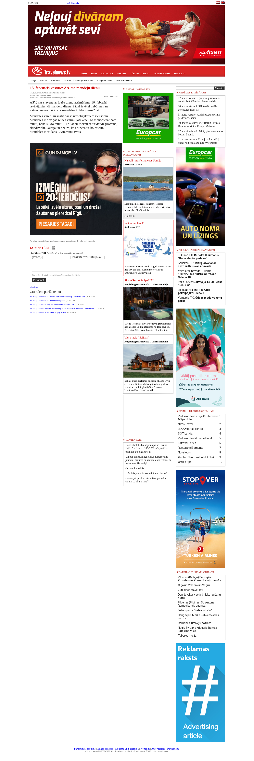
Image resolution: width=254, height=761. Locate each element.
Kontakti (145, 748)
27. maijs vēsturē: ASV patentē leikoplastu (48, 303)
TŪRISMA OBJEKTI (140, 73)
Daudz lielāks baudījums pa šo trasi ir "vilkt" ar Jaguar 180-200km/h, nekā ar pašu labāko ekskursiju (146, 448)
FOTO (84, 73)
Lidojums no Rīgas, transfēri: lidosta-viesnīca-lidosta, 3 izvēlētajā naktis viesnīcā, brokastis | (147, 207)
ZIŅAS (94, 73)
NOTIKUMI (179, 73)
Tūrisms (67, 80)
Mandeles (34, 289)
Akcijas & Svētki (104, 80)
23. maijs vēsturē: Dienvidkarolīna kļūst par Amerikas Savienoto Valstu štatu (62, 311)
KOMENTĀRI (39, 247)
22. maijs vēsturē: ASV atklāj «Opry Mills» (48, 315)
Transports (55, 80)
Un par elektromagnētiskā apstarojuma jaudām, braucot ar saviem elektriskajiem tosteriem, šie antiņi (148, 460)
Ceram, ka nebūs (134, 468)
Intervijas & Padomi (84, 80)
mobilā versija (73, 3)
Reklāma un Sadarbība (127, 748)
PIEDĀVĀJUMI (162, 73)
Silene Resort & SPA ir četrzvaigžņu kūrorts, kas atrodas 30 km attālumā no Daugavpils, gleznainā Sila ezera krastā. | (147, 326)
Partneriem (173, 748)
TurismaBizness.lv (124, 80)
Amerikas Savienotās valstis (54, 93)
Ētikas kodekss (105, 748)
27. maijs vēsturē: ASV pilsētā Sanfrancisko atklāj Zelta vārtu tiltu (57, 299)
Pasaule (43, 80)
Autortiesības (158, 748)
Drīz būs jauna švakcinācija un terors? (146, 473)
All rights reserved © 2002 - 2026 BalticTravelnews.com (106, 751)
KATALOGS (107, 73)
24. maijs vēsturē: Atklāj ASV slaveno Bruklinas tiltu (52, 307)
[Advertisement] (148, 414)
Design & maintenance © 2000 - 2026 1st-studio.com (148, 751)
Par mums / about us (84, 748)
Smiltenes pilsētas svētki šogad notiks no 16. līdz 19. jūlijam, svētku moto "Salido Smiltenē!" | (147, 269)
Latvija (33, 80)
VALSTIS (121, 73)
